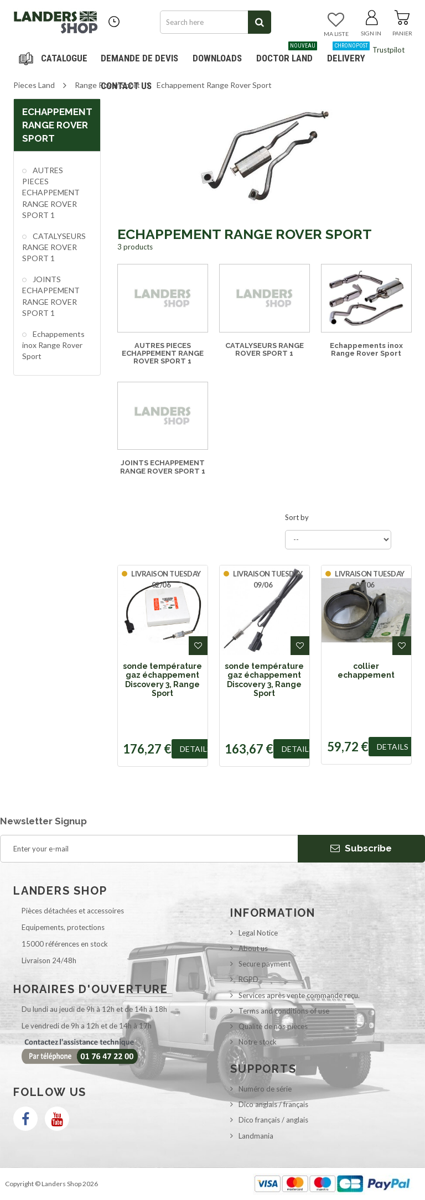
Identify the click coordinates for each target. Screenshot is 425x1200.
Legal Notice (258, 932)
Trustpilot (388, 49)
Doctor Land (286, 54)
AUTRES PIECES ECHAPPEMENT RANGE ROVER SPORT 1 (51, 192)
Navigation (54, 58)
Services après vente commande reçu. (299, 995)
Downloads (217, 58)
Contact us (126, 85)
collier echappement (366, 670)
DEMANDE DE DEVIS (139, 58)
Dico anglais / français (273, 1104)
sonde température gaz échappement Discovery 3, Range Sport (162, 680)
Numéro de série (265, 1088)
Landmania (256, 1135)
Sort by (297, 517)
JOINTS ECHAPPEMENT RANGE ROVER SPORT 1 (51, 295)
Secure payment (265, 963)
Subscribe (361, 848)
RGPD (248, 979)
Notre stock (258, 1041)
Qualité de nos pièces (273, 1026)
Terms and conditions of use (284, 1010)
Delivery (348, 54)
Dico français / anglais (273, 1119)
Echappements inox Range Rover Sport (53, 345)
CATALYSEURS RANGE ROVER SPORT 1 (54, 247)
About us (253, 948)
